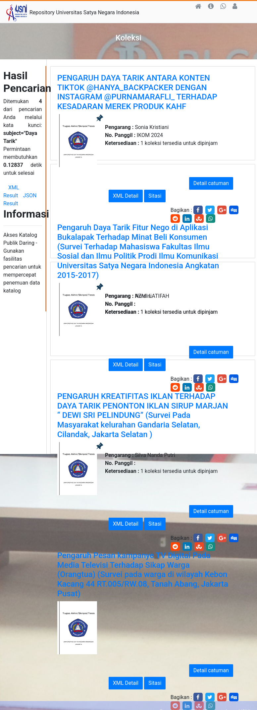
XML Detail (125, 196)
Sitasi (154, 196)
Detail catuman (211, 183)
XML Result (11, 191)
